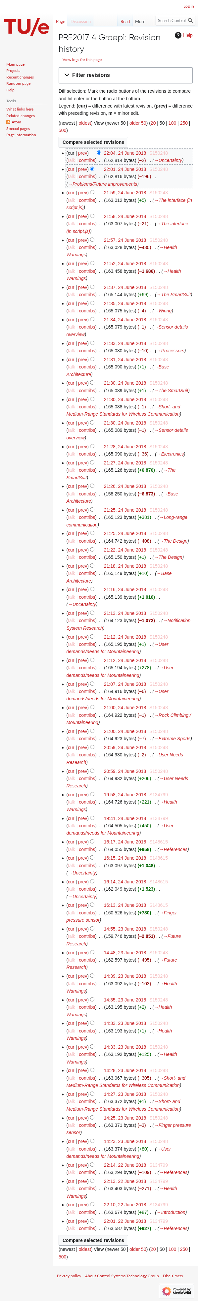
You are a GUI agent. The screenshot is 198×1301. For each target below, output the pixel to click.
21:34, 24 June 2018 (125, 319)
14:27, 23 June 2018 (125, 1094)
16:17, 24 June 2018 (125, 841)
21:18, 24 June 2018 (125, 566)
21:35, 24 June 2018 (125, 303)
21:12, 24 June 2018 (125, 637)
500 (62, 130)
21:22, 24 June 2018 (125, 550)
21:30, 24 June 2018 (125, 383)
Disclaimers (173, 1275)
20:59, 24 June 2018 (125, 747)
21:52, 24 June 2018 (125, 263)
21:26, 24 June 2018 (125, 486)
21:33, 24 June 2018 (125, 343)
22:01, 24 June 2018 (125, 169)
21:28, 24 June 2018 (125, 446)
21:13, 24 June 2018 (125, 613)
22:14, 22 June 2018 (125, 1165)
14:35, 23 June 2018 (125, 999)
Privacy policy (69, 1275)
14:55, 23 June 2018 (125, 929)
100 (172, 123)
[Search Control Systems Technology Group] (175, 20)
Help (183, 35)
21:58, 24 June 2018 (125, 216)
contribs (87, 160)
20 (153, 123)
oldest (84, 123)
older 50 (137, 123)
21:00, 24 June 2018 (125, 707)
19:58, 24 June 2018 (125, 794)
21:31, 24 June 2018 (125, 359)
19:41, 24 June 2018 (125, 818)
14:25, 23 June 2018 (125, 1118)
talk (71, 160)
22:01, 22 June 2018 (125, 1221)
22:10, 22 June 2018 (125, 1204)
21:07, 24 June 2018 (125, 684)
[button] (125, 75)
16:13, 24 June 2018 (125, 905)
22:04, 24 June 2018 (125, 153)
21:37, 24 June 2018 (125, 287)
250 (184, 123)
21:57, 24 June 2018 (125, 240)
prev (82, 153)
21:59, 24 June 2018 (125, 192)
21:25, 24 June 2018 (125, 510)
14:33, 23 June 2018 (125, 1023)
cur (71, 169)
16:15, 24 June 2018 (125, 858)
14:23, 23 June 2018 (125, 1141)
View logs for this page (82, 59)
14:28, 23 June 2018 (125, 1070)
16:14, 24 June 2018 (125, 881)
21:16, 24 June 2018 (125, 589)
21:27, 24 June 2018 (125, 462)
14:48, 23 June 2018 (125, 952)
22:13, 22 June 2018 (125, 1181)
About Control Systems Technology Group (122, 1275)
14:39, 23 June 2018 (125, 976)
